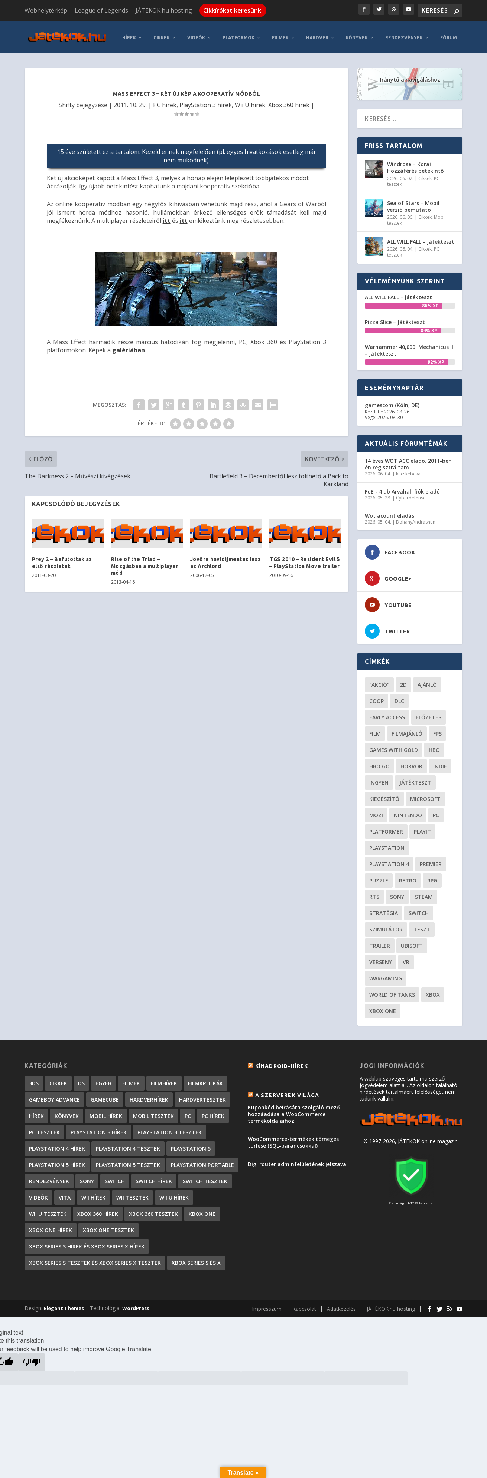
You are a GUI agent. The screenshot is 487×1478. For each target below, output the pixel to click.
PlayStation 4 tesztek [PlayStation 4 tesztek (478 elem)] (128, 1145)
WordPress (135, 1305)
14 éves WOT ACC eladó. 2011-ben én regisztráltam (408, 461)
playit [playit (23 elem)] (422, 828)
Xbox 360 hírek (288, 102)
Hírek (129, 34)
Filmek (280, 34)
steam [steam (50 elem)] (424, 893)
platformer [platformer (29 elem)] (386, 828)
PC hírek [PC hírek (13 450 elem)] (213, 1112)
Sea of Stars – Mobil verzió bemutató (413, 203)
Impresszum (267, 1305)
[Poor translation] (31, 1359)
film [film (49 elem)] (375, 730)
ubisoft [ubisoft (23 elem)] (412, 942)
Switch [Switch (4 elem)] (115, 1178)
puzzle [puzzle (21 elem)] (378, 877)
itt (167, 218)
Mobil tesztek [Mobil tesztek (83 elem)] (153, 1112)
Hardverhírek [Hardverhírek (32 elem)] (149, 1096)
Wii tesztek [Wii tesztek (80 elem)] (132, 1194)
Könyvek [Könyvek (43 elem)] (67, 1112)
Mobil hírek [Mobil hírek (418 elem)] (106, 1112)
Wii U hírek (250, 102)
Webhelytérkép (46, 10)
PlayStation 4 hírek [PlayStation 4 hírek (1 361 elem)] (57, 1145)
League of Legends (101, 10)
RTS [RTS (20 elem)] (374, 893)
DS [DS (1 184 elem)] (81, 1080)
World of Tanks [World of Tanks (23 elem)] (392, 991)
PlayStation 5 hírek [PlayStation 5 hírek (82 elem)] (57, 1161)
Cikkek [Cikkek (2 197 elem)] (58, 1080)
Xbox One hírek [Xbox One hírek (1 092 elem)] (50, 1227)
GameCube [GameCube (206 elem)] (105, 1096)
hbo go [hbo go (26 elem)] (379, 763)
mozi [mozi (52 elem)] (376, 812)
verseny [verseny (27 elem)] (380, 959)
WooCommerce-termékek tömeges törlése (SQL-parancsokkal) (293, 1139)
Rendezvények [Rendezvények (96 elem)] (49, 1178)
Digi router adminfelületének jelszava (297, 1160)
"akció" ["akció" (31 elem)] (379, 681)
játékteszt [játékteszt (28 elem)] (415, 779)
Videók (196, 34)
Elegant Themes (64, 1305)
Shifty (67, 102)
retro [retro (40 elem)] (407, 877)
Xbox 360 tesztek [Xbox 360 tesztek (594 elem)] (153, 1210)
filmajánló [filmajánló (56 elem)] (407, 730)
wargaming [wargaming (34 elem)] (385, 975)
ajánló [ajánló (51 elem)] (427, 681)
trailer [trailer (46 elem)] (379, 942)
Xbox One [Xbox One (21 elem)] (382, 1008)
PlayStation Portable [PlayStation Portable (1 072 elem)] (202, 1161)
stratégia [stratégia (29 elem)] (383, 910)
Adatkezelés (341, 1305)
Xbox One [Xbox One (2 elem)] (202, 1210)
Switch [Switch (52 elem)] (419, 910)
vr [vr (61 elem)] (406, 959)
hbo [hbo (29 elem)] (434, 746)
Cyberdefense (411, 495)
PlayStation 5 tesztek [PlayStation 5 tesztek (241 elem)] (128, 1161)
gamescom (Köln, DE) (392, 402)
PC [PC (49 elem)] (436, 812)
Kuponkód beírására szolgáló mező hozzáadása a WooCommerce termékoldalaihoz (294, 1111)
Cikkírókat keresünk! (233, 10)
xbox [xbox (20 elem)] (433, 991)
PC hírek (164, 102)
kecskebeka (408, 471)
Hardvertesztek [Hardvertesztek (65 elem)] (202, 1096)
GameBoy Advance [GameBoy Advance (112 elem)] (54, 1096)
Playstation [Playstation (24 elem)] (387, 844)
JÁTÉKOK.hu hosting (164, 10)
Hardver (317, 34)
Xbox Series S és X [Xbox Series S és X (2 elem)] (196, 1259)
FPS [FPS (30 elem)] (437, 730)
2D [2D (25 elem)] (403, 681)
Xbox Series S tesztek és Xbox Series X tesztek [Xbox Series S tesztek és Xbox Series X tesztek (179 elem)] (95, 1259)
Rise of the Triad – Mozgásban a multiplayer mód (145, 563)
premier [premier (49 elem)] (431, 861)
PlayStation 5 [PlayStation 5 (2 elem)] (191, 1145)
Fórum (448, 34)
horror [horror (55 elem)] (411, 763)
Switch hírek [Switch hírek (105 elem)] (154, 1178)
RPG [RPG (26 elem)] (432, 877)
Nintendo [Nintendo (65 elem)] (408, 812)
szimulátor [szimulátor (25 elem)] (386, 926)
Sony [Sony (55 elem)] (397, 893)
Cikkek (161, 34)
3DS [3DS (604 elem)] (34, 1080)
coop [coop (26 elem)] (376, 698)
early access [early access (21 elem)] (387, 714)
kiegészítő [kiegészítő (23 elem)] (384, 795)
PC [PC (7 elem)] (188, 1112)
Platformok (238, 34)
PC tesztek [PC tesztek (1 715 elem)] (44, 1129)
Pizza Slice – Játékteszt (395, 319)
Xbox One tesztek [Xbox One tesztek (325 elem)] (108, 1227)
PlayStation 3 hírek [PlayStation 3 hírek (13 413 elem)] (99, 1129)
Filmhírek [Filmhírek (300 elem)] (164, 1080)
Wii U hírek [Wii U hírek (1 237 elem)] (174, 1194)
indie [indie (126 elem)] (440, 763)
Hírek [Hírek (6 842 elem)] (36, 1112)
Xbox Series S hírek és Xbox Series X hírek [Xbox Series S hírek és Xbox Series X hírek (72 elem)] (87, 1243)
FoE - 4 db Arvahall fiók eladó (402, 488)
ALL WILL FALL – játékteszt (420, 238)
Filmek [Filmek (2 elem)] (131, 1080)
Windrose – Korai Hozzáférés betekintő (415, 164)
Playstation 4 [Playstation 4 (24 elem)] (389, 861)
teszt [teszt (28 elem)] (421, 926)
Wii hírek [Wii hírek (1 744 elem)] (93, 1194)
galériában (128, 347)
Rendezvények (404, 34)
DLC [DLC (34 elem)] (399, 698)
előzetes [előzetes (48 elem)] (428, 714)
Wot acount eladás (389, 512)
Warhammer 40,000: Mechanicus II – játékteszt (409, 347)
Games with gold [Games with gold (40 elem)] (393, 746)
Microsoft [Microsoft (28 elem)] (425, 795)
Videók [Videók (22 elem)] (38, 1194)
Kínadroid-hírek (281, 1063)
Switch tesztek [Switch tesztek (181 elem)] (205, 1178)
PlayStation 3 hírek (205, 102)
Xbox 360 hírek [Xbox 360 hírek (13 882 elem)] (97, 1210)
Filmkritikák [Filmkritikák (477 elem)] (205, 1080)
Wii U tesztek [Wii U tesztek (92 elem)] (47, 1210)
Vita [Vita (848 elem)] (65, 1194)
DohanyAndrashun (415, 519)
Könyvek (357, 34)
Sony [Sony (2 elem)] (87, 1178)
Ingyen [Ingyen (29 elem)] (379, 779)
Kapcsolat (304, 1305)
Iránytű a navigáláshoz (410, 76)
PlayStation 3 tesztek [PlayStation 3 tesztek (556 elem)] (169, 1129)
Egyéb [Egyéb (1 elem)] (103, 1080)
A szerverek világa (287, 1092)
